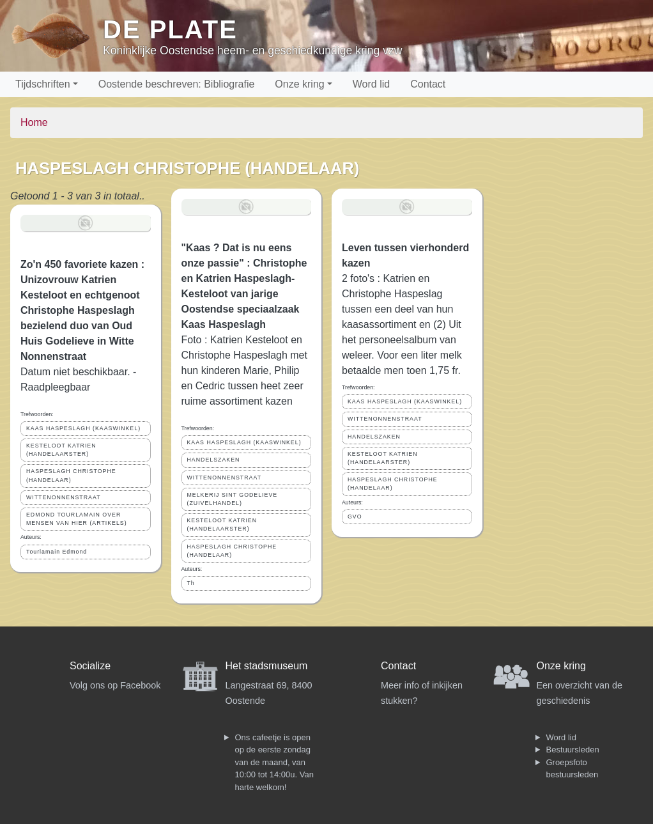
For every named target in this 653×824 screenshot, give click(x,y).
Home (34, 122)
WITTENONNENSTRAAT (63, 497)
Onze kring (299, 84)
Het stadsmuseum (267, 665)
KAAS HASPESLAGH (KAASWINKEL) (83, 428)
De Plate (170, 29)
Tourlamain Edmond (56, 551)
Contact (427, 84)
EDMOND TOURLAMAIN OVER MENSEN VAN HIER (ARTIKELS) (76, 518)
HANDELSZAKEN (213, 459)
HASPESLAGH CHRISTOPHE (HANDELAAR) (71, 475)
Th (191, 583)
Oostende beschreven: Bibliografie (176, 84)
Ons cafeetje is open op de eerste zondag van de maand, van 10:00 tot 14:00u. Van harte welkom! (274, 762)
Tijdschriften (42, 84)
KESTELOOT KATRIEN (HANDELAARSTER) (61, 449)
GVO (355, 516)
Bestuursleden (572, 749)
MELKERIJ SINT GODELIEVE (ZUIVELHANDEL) (232, 499)
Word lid (371, 84)
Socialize (90, 665)
